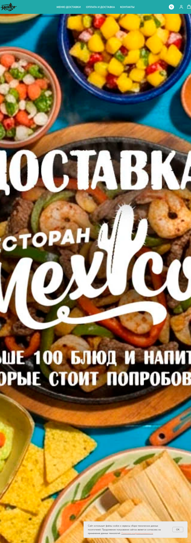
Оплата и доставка (100, 7)
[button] (181, 7)
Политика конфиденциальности (137, 533)
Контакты (127, 7)
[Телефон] (171, 7)
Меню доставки (69, 7)
